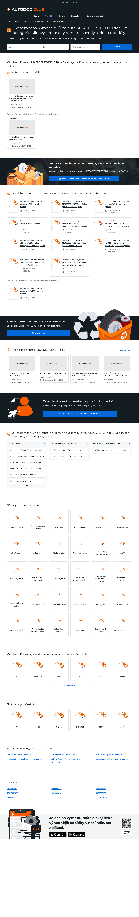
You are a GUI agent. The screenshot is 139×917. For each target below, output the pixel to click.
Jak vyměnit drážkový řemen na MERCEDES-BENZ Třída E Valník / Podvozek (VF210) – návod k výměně (74, 264)
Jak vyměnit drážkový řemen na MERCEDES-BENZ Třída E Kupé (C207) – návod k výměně (74, 243)
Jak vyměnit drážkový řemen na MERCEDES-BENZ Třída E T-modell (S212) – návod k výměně (117, 243)
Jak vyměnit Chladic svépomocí (63, 755)
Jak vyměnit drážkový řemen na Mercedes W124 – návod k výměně (32, 223)
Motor (26, 21)
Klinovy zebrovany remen (40, 21)
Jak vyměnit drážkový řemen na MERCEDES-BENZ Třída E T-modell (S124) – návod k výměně (117, 223)
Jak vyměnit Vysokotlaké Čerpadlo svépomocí (24, 759)
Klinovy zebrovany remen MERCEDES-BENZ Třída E (77, 178)
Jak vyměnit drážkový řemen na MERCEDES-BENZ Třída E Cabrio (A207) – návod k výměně (32, 262)
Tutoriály (17, 21)
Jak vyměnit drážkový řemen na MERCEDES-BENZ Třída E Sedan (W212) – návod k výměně (74, 204)
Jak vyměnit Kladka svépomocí (19, 755)
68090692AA (56, 788)
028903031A (56, 793)
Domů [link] (9, 21)
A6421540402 (56, 797)
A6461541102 (101, 797)
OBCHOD (65, 2)
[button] (76, 16)
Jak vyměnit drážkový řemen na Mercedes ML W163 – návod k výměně (32, 291)
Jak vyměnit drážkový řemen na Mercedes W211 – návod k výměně (32, 204)
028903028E (101, 788)
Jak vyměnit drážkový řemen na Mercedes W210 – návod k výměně (117, 204)
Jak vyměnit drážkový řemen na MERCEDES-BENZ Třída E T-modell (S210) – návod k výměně (74, 223)
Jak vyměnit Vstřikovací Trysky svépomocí (112, 759)
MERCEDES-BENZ (58, 21)
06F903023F (12, 788)
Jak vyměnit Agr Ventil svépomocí (109, 755)
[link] (36, 16)
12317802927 (12, 793)
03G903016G (101, 793)
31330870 (11, 797)
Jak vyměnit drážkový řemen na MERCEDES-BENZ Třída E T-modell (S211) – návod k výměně (32, 243)
